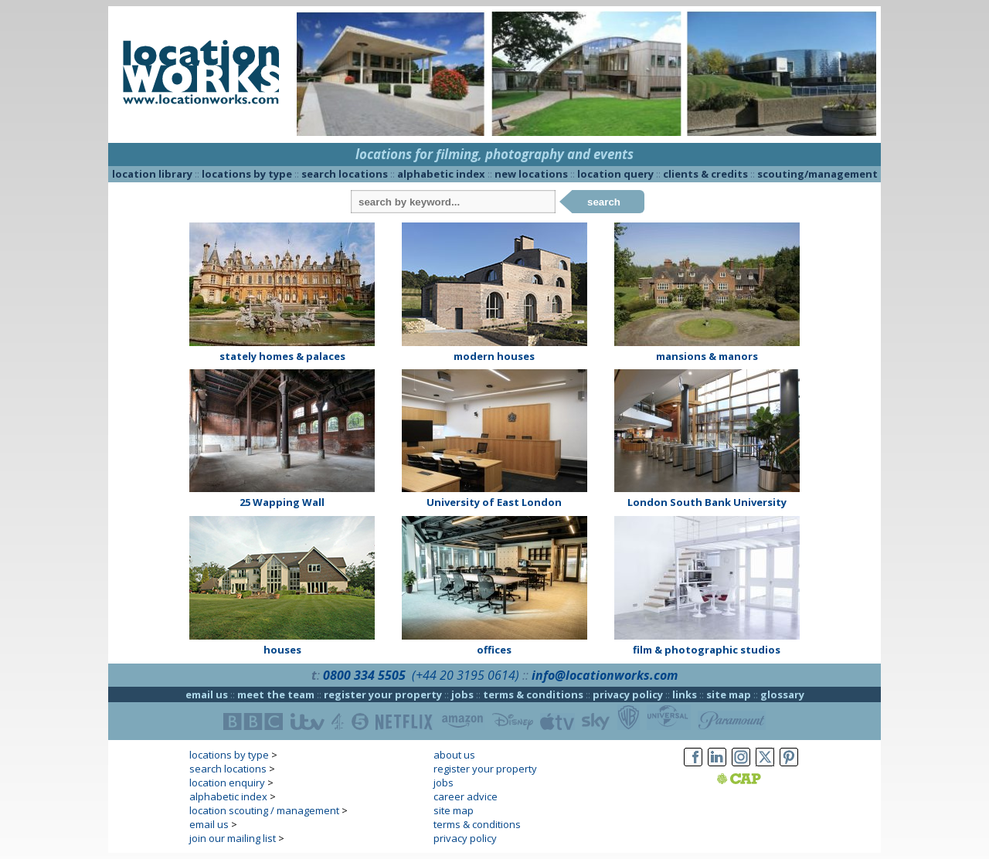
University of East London (494, 502)
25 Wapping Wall (282, 502)
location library (152, 174)
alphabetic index (441, 174)
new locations (531, 174)
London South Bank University (707, 502)
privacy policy (628, 694)
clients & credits (705, 174)
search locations (344, 174)
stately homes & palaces (282, 356)
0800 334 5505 (364, 675)
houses (282, 650)
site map (728, 694)
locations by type (247, 174)
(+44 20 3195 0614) (465, 675)
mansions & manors (707, 356)
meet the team (275, 694)
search (603, 202)
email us (206, 694)
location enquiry (227, 782)
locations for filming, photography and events (494, 154)
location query (615, 174)
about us (454, 755)
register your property (383, 694)
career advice (465, 796)
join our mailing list (232, 838)
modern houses (494, 356)
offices (494, 650)
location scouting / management (264, 810)
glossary (782, 694)
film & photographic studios (706, 650)
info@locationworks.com (605, 675)
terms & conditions (533, 694)
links (684, 694)
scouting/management (817, 174)
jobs (462, 694)
